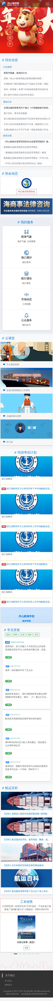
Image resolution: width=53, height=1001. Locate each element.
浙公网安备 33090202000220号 (34, 994)
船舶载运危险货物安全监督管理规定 (21, 147)
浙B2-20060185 (12, 994)
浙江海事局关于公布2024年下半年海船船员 (27, 564)
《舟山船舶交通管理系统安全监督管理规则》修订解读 (27, 141)
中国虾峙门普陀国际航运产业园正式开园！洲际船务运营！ (27, 84)
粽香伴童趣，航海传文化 (15, 73)
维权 (8, 635)
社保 (22, 635)
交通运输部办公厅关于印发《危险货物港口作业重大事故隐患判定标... (27, 129)
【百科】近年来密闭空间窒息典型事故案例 (23, 865)
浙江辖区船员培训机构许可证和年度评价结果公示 (27, 118)
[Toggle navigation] (47, 3)
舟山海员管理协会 (26, 191)
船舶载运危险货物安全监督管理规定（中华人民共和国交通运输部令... (27, 158)
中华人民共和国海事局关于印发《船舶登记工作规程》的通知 (27, 124)
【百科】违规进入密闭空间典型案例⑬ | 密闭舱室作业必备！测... (26, 813)
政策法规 (7, 135)
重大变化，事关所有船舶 (15, 113)
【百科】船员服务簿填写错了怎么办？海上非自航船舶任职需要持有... (26, 891)
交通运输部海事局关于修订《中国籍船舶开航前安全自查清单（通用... (27, 108)
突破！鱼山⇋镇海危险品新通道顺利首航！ (24, 78)
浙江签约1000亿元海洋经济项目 (19, 95)
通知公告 (7, 102)
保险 (29, 635)
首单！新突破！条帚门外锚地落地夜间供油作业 (26, 89)
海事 (15, 635)
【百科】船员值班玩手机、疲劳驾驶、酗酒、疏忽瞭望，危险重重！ (26, 839)
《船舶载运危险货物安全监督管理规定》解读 (25, 152)
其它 (37, 635)
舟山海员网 (28, 991)
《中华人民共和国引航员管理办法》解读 (23, 163)
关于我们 (8, 981)
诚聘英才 (8, 985)
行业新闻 (7, 67)
